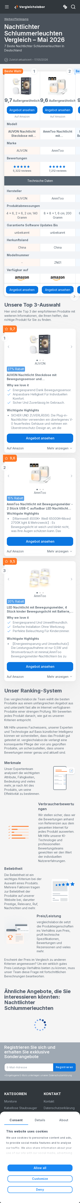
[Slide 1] (40, 360)
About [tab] (63, 1120)
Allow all (40, 1168)
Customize (40, 1178)
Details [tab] (40, 1120)
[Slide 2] (43, 360)
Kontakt (49, 1101)
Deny (40, 1189)
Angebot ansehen (22, 110)
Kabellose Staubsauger (20, 1108)
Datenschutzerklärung (59, 1108)
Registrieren (64, 1067)
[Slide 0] (37, 360)
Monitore (10, 1101)
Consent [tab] (16, 1120)
